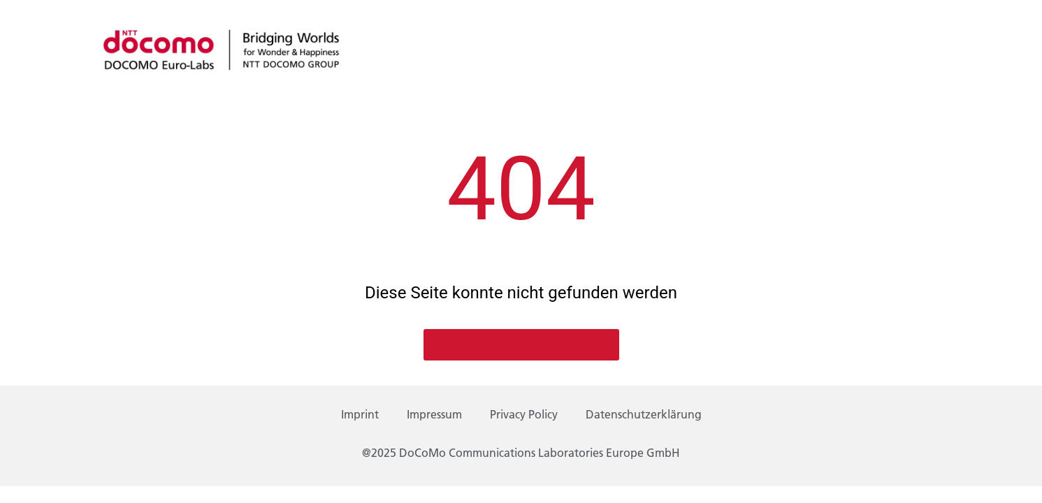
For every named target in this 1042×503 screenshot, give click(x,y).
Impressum (434, 415)
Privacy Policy (524, 415)
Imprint (360, 415)
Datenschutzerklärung (644, 415)
